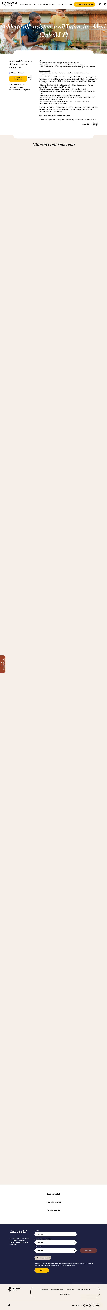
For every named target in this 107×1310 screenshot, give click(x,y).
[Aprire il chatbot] (99, 1304)
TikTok (83, 1305)
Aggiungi (88, 1250)
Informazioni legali (57, 1290)
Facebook (93, 124)
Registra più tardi (30, 78)
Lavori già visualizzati (53, 1202)
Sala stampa (70, 1290)
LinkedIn (96, 124)
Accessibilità (44, 1290)
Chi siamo (24, 4)
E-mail (36, 1230)
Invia (41, 1270)
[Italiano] (104, 4)
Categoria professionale (43, 1239)
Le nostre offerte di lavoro (84, 4)
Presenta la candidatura (18, 79)
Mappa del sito (65, 1294)
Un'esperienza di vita (60, 4)
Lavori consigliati (53, 1194)
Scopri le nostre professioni (39, 4)
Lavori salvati (52, 1210)
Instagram (87, 1305)
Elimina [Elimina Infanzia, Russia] (50, 1258)
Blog (70, 4)
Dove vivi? (38, 1247)
